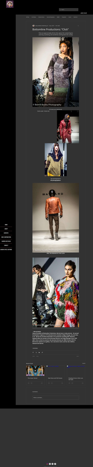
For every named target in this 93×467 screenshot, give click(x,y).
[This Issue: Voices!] (35, 371)
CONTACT (6, 245)
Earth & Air (75, 17)
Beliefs (58, 17)
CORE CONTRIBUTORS (6, 237)
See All (83, 363)
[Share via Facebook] (33, 352)
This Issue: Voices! (32, 378)
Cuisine (70, 17)
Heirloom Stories (41, 17)
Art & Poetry (34, 17)
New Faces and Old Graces (55, 378)
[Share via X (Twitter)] (36, 352)
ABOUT (6, 229)
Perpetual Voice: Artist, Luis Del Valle (76, 378)
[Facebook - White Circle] (55, 464)
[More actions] (78, 25)
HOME (6, 225)
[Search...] (68, 9)
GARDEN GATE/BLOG (6, 241)
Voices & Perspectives (51, 17)
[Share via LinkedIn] (39, 352)
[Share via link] (42, 352)
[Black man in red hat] (56, 371)
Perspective (64, 17)
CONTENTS (6, 233)
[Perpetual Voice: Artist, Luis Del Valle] (76, 371)
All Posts (27, 17)
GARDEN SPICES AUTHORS (6, 249)
